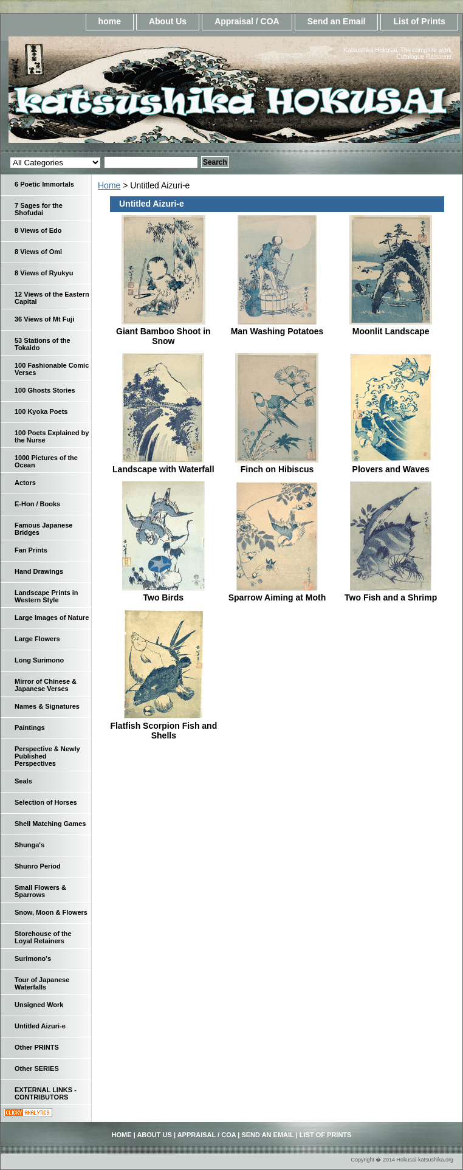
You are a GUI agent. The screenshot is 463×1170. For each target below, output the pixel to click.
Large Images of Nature (52, 617)
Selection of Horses (46, 802)
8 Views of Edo (38, 230)
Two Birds (163, 597)
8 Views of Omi (38, 251)
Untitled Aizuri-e (40, 1026)
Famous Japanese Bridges (43, 528)
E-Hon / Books (37, 504)
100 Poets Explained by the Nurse (52, 436)
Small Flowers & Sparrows (40, 891)
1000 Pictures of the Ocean (46, 461)
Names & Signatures (47, 706)
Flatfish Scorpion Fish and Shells (163, 730)
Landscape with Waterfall (163, 469)
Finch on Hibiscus (277, 469)
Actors (25, 482)
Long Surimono (39, 660)
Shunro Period (38, 866)
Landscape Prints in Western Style (46, 596)
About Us (168, 21)
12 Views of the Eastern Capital (52, 298)
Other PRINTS (37, 1047)
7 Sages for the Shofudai (39, 209)
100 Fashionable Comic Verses (52, 369)
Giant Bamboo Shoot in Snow (163, 336)
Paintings (30, 727)
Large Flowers (37, 638)
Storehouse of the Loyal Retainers (43, 937)
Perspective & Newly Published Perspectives (47, 756)
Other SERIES (37, 1068)
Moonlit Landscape (391, 331)
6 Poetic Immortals (44, 184)
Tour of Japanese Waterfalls (42, 983)
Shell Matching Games (50, 823)
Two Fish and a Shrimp (391, 597)
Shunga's (29, 844)
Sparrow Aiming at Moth (277, 597)
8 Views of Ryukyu (44, 273)
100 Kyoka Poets (41, 411)
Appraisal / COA (247, 21)
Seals (23, 781)
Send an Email (336, 21)
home (109, 21)
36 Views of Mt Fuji (44, 319)
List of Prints (419, 21)
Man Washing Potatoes (277, 331)
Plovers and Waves (391, 469)
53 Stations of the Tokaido (42, 344)
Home (109, 185)
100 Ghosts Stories (45, 390)
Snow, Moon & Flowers (51, 912)
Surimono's (33, 958)
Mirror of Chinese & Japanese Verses (46, 685)
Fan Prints (31, 550)
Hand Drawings (39, 571)
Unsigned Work (39, 1004)
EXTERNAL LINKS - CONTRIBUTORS (46, 1093)
